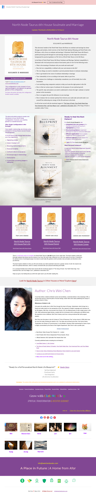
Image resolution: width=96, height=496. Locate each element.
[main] (48, 24)
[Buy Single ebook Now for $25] (18, 78)
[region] (48, 2)
